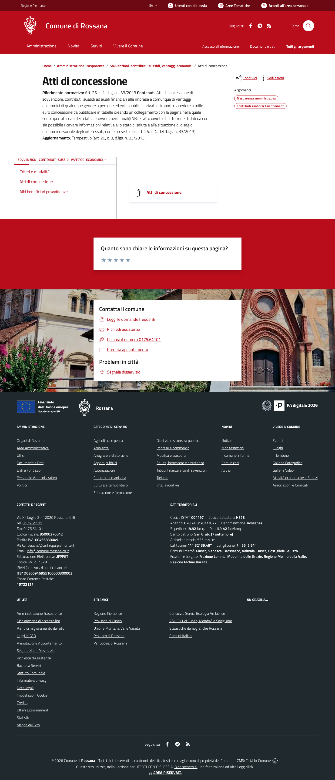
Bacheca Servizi (29, 665)
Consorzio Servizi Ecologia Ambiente (197, 613)
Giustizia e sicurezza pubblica (179, 440)
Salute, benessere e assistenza (180, 463)
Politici (22, 485)
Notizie (226, 440)
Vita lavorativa (168, 485)
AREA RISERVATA (165, 772)
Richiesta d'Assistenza (34, 658)
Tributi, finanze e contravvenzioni (182, 470)
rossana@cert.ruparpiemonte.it (50, 545)
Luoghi (278, 448)
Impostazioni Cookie (32, 695)
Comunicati (230, 463)
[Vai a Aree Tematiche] (234, 5)
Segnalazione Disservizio (35, 650)
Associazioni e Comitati (290, 485)
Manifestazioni (232, 448)
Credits (22, 702)
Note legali (25, 688)
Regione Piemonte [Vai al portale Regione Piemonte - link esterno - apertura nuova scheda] (33, 5)
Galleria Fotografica (287, 463)
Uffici (20, 455)
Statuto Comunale (31, 673)
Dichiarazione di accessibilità (38, 621)
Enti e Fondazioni (30, 470)
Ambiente (101, 448)
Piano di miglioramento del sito (40, 628)
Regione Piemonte (108, 613)
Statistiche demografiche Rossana (195, 628)
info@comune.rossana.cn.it (48, 551)
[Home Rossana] (64, 25)
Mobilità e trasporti (171, 455)
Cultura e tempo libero (111, 485)
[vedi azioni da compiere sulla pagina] (272, 78)
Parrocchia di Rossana (110, 643)
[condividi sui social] (246, 78)
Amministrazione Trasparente (80, 66)
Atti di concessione (164, 192)
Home (47, 66)
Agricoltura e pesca (108, 440)
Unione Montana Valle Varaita (117, 628)
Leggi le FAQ (26, 635)
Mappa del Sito (28, 725)
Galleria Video (283, 470)
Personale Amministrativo (37, 477)
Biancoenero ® (185, 767)
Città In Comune (258, 760)
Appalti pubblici (105, 463)
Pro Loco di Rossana (109, 635)
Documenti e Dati (30, 463)
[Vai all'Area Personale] (285, 5)
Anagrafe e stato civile (111, 455)
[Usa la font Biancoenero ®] (187, 5)
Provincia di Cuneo (108, 621)
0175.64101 (32, 523)
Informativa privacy (32, 680)
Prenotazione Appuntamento (39, 643)
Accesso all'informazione (220, 46)
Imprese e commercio (173, 448)
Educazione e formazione (113, 492)
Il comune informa (235, 455)
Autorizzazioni (104, 470)
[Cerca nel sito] (308, 25)
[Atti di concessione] (138, 193)
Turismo (162, 477)
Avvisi (226, 470)
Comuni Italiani (180, 635)
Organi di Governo (30, 440)
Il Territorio (281, 455)
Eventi (278, 440)
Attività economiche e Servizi (295, 477)
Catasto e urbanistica (110, 477)
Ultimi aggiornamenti (33, 710)
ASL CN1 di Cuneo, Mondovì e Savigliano (200, 621)
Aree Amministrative (33, 448)
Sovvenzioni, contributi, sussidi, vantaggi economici (151, 66)
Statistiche (25, 717)
